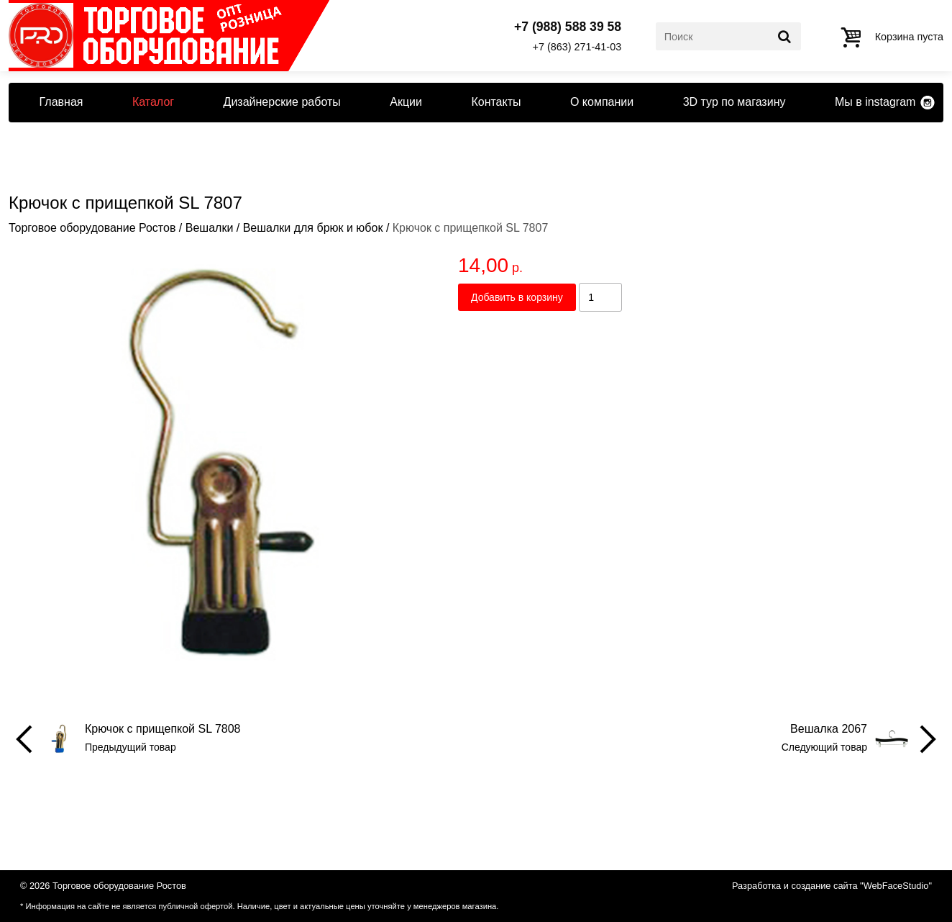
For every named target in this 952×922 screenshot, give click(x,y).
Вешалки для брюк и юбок (313, 228)
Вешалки (210, 228)
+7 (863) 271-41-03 (577, 47)
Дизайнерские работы (282, 102)
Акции (406, 102)
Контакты (496, 102)
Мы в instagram (875, 102)
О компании (601, 102)
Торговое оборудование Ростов (92, 228)
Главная (61, 102)
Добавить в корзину (517, 297)
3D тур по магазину (734, 102)
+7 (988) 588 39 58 (567, 27)
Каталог (153, 102)
